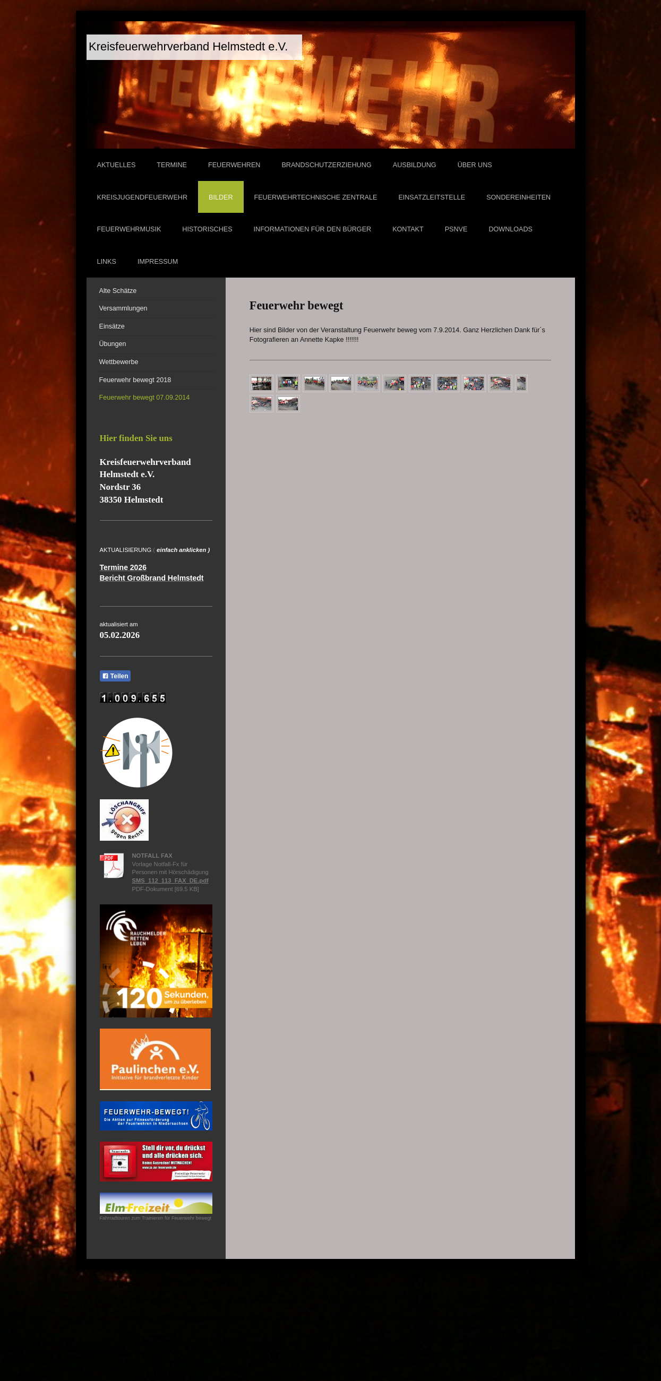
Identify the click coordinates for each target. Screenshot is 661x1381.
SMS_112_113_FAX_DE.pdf (170, 880)
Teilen (115, 676)
